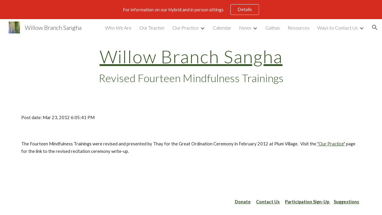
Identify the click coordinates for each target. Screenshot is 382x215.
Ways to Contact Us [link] (337, 27)
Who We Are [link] (118, 27)
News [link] (245, 27)
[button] (375, 27)
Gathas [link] (272, 27)
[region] (191, 9)
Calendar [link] (222, 27)
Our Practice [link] (185, 27)
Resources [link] (298, 27)
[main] (191, 66)
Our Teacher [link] (152, 27)
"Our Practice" (331, 143)
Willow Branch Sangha (191, 56)
